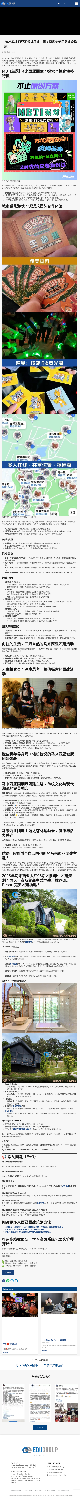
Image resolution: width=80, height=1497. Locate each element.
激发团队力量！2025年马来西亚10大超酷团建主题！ (25, 1230)
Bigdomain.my (69, 1495)
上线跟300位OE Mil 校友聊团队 (54, 1340)
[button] (76, 3)
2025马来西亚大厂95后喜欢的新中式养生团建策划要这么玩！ (29, 1232)
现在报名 (8, 1272)
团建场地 (28, 942)
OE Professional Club (63, 1490)
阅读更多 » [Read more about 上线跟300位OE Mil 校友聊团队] (45, 1350)
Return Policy (38, 1490)
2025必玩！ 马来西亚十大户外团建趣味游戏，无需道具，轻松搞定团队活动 (34, 1227)
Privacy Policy (28, 1490)
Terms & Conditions (16, 1490)
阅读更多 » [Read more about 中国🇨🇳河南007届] (6, 1352)
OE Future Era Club (50, 1490)
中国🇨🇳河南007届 (10, 1344)
